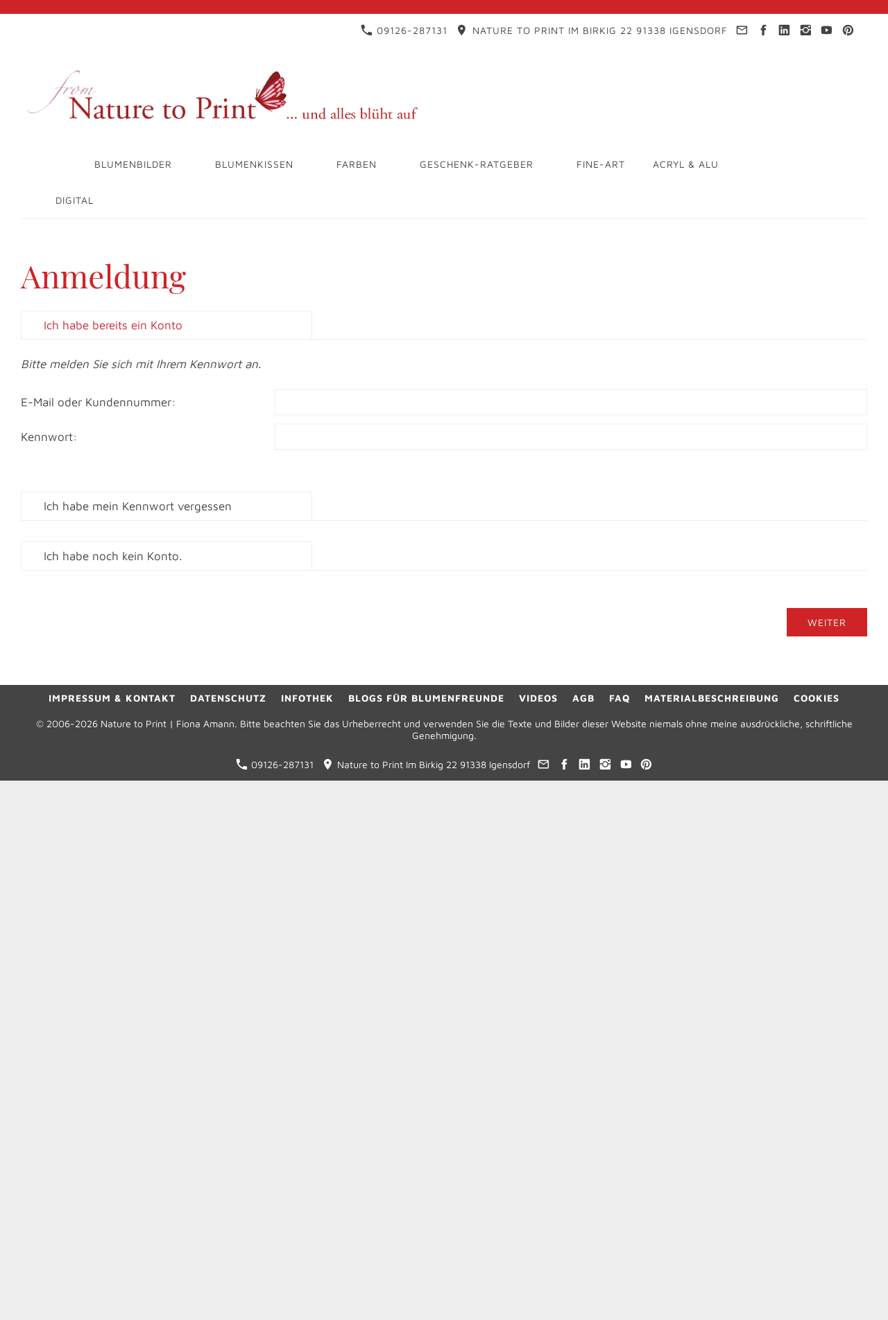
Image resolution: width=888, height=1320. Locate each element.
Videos (538, 698)
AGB (583, 698)
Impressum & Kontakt (112, 698)
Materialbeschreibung (711, 698)
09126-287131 (404, 30)
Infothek (307, 698)
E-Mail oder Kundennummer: (98, 402)
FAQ (619, 698)
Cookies (816, 698)
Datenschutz (228, 698)
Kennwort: (49, 437)
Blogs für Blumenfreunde (426, 698)
